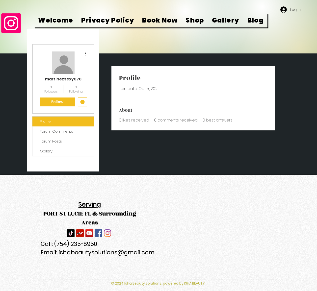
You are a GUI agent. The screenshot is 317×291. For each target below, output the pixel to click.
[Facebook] (98, 233)
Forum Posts (51, 141)
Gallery (46, 151)
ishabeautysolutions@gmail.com (107, 252)
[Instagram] (11, 23)
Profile (45, 121)
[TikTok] (71, 233)
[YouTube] (89, 233)
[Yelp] (80, 233)
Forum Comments (56, 131)
